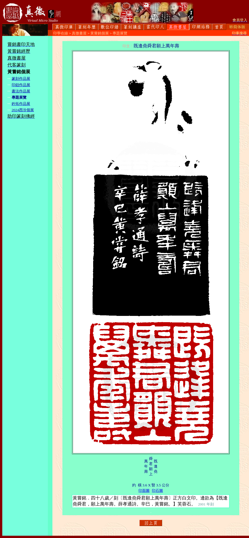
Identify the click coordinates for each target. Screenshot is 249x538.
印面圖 (144, 490)
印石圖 (157, 490)
